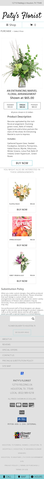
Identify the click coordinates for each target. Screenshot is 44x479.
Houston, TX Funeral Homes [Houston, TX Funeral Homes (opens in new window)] (15, 445)
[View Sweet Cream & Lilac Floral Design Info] (22, 262)
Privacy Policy (11, 465)
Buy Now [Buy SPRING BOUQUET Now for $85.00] (22, 245)
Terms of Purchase (29, 465)
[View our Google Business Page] (22, 374)
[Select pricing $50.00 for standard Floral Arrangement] (10, 105)
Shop (11, 25)
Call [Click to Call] (7, 476)
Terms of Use (22, 469)
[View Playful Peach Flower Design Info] (22, 190)
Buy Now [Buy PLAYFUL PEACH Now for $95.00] (22, 209)
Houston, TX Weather (11, 457)
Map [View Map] (22, 476)
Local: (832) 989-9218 (22, 392)
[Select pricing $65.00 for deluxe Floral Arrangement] (22, 105)
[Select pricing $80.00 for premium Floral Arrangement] (34, 105)
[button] (22, 419)
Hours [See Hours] (36, 476)
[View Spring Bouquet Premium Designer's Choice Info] (22, 226)
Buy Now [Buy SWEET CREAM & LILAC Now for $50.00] (22, 281)
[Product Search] (22, 318)
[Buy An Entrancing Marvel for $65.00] (22, 163)
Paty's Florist (22, 16)
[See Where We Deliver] (22, 332)
